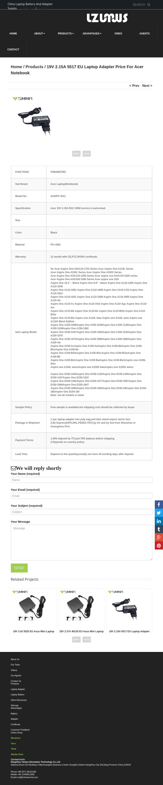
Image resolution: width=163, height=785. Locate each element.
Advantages (16, 708)
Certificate (15, 724)
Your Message (20, 521)
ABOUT (39, 33)
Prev (135, 85)
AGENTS (144, 33)
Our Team (15, 665)
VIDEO (118, 33)
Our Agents (16, 675)
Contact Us (16, 681)
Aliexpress (16, 738)
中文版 (42, 8)
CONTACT (13, 49)
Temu (13, 743)
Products (35, 66)
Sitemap (14, 705)
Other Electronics (19, 700)
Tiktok (13, 749)
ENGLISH (28, 8)
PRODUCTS (66, 33)
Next (146, 85)
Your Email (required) (25, 489)
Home (17, 66)
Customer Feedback (20, 730)
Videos (14, 670)
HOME (13, 33)
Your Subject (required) (27, 505)
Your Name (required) (25, 473)
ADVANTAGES (92, 33)
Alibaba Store (17, 754)
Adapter (14, 719)
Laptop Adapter (18, 689)
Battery (14, 714)
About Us (15, 659)
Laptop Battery (17, 694)
